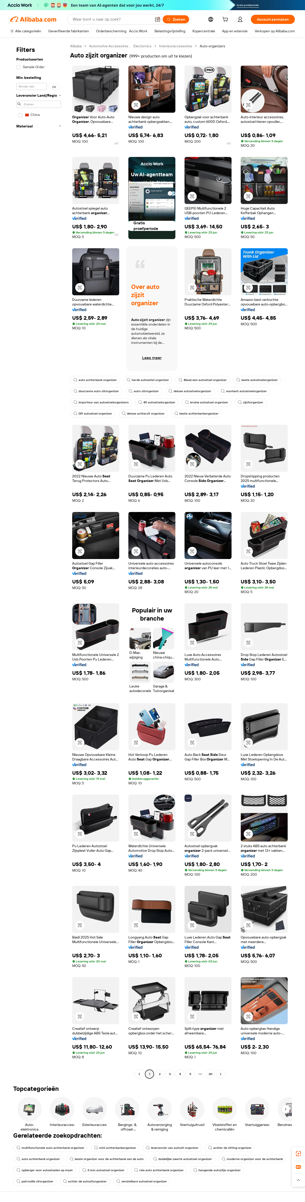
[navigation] (38, 561)
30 (210, 1074)
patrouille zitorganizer (35, 1181)
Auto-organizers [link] (212, 46)
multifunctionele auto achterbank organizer (50, 1148)
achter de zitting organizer (230, 1148)
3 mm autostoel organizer (103, 1170)
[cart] (226, 20)
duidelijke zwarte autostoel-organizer (182, 1159)
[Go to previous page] (139, 1074)
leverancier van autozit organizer (172, 1148)
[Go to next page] (220, 1074)
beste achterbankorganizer (196, 414)
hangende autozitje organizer (217, 1170)
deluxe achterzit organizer (143, 414)
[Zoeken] (176, 19)
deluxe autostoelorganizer (190, 391)
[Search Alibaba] (111, 19)
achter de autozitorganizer (85, 1181)
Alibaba (76, 46)
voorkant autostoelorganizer (244, 391)
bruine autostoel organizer (206, 402)
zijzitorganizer (250, 402)
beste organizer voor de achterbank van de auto (107, 1159)
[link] (298, 1153)
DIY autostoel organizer (92, 414)
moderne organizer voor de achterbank (252, 1159)
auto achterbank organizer (95, 380)
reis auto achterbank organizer (159, 1170)
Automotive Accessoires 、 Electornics (120, 46)
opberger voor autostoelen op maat (45, 1170)
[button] (158, 19)
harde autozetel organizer (148, 380)
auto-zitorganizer (144, 391)
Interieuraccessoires (175, 46)
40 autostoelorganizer (156, 402)
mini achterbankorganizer (115, 1148)
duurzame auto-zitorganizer (96, 391)
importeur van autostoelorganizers (101, 402)
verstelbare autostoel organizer (141, 1181)
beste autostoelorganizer (257, 380)
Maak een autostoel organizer (203, 380)
